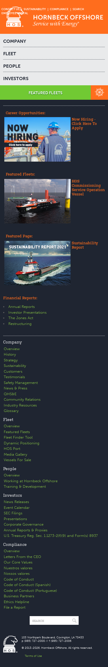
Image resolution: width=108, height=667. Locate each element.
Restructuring (20, 324)
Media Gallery (15, 454)
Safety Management (21, 382)
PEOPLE (11, 66)
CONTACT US (10, 9)
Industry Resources (20, 405)
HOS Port (12, 448)
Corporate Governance (23, 524)
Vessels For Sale (17, 460)
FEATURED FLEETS (45, 92)
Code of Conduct (19, 579)
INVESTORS (16, 78)
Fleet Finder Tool (18, 437)
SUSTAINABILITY (35, 9)
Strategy (11, 360)
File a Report (14, 607)
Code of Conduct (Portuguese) (30, 590)
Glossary (11, 411)
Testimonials (14, 377)
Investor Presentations (27, 312)
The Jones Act (20, 318)
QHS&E (10, 394)
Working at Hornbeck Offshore (31, 481)
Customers (13, 371)
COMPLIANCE (59, 9)
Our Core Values (18, 562)
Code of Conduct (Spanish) (27, 585)
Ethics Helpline (16, 602)
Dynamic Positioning (21, 443)
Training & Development (25, 486)
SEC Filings (13, 513)
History (10, 354)
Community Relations (22, 399)
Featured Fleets (17, 432)
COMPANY (14, 41)
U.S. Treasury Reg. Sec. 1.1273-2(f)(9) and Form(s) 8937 (51, 535)
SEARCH (78, 9)
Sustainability (15, 365)
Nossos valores (17, 573)
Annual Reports (21, 306)
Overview (12, 349)
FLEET (9, 53)
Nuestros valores (18, 568)
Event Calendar (17, 507)
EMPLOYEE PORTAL (14, 13)
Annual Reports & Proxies (26, 530)
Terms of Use (33, 656)
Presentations (15, 519)
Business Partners (19, 596)
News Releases (16, 502)
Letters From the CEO (22, 557)
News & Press (15, 388)
